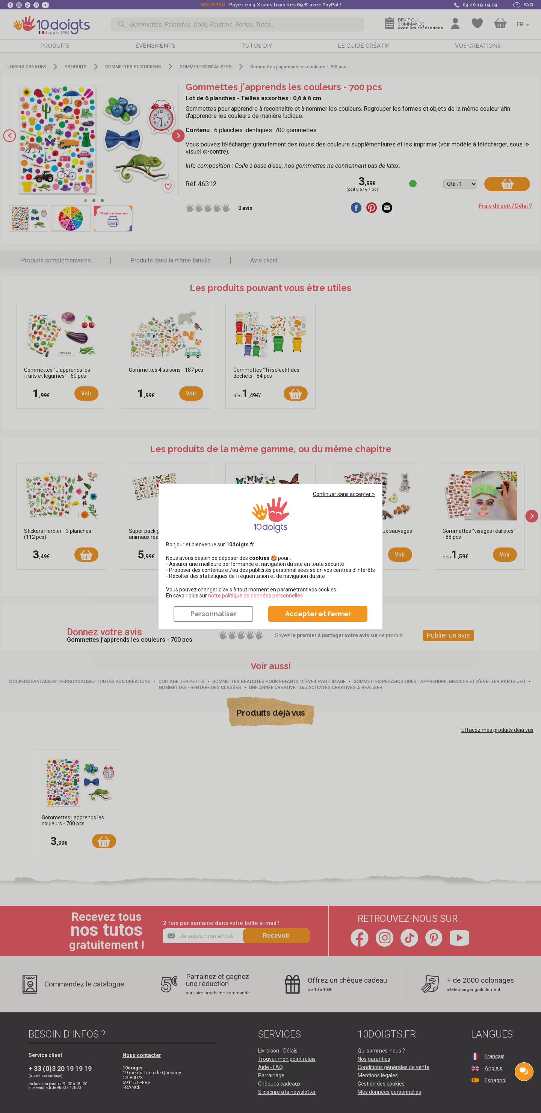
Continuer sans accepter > (344, 494)
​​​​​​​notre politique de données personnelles (255, 596)
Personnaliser (213, 614)
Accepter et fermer (318, 614)
